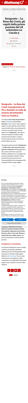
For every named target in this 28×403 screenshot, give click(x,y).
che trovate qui (11, 256)
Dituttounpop (5, 8)
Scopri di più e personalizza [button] (14, 223)
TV (9, 8)
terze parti (23, 190)
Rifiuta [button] (7, 219)
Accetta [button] (20, 219)
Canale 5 (15, 275)
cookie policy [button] (23, 189)
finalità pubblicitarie (5, 199)
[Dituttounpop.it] (14, 2)
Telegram (12, 67)
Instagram (22, 67)
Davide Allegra (14, 38)
